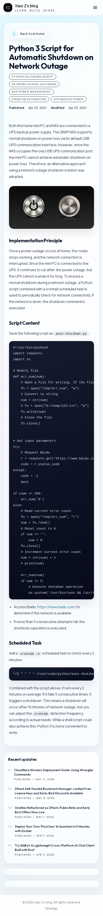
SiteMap (51, 908)
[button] (95, 7)
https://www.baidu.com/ (56, 606)
